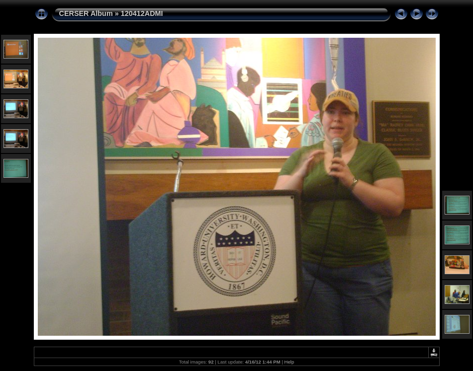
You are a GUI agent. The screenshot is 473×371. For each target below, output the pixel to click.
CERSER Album (86, 13)
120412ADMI (142, 13)
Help (289, 362)
